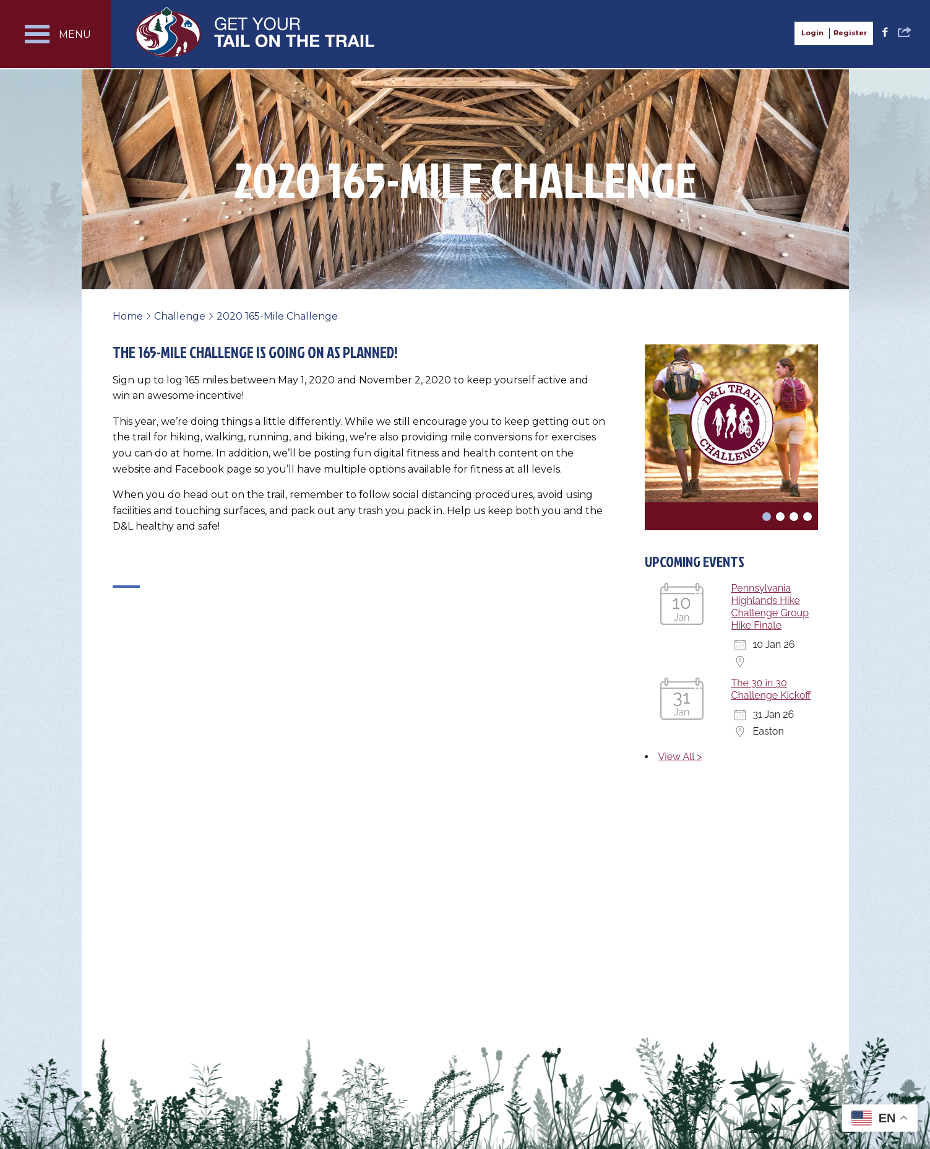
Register (850, 32)
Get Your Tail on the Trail (255, 32)
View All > (680, 756)
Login (812, 32)
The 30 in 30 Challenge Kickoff (771, 689)
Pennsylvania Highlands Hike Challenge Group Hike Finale (770, 606)
